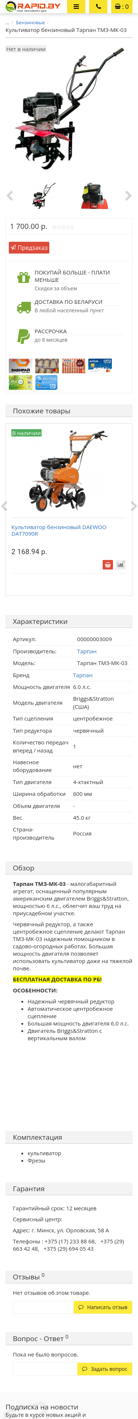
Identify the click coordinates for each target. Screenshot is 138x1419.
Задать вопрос (104, 1368)
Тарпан (83, 675)
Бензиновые (30, 22)
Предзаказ (29, 248)
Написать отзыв (102, 1307)
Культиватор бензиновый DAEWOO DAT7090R (58, 530)
